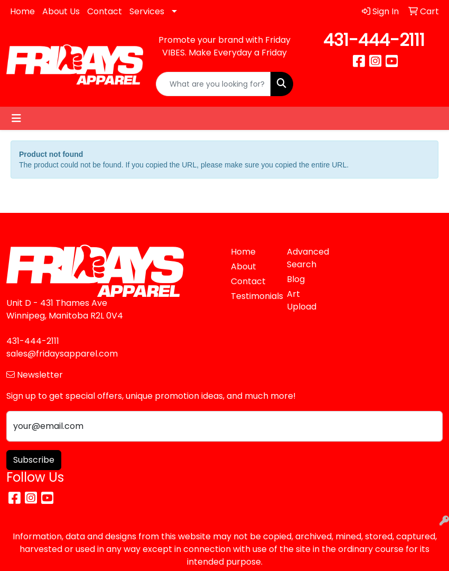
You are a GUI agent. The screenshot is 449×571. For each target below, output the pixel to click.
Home (22, 11)
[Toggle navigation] (16, 118)
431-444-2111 (374, 40)
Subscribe (33, 460)
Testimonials (252, 296)
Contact (104, 11)
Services (146, 11)
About (243, 266)
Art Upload (301, 300)
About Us (61, 11)
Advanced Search (308, 258)
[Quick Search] (213, 84)
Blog (296, 279)
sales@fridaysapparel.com (62, 354)
